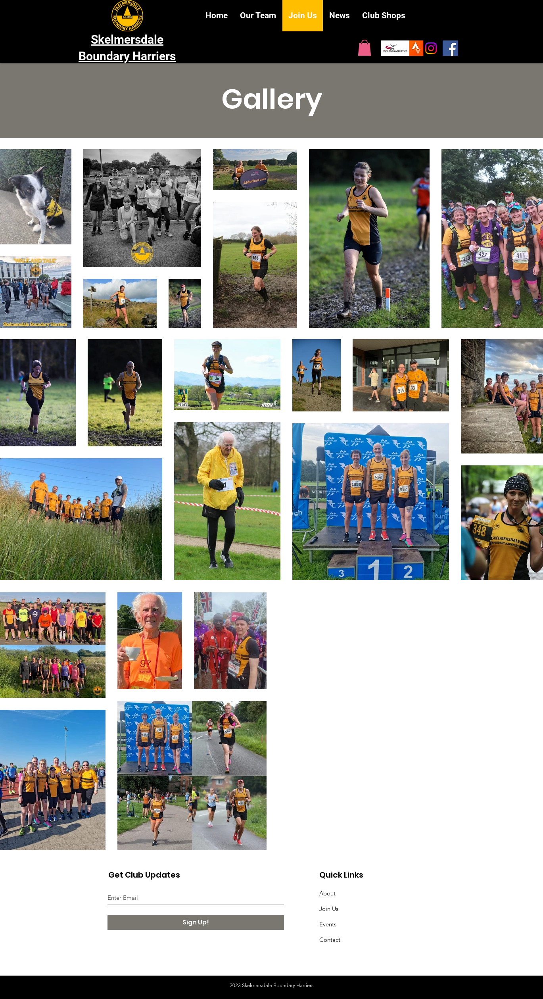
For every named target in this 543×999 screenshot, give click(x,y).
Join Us (328, 909)
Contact (329, 939)
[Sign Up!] (195, 922)
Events (327, 924)
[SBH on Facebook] (450, 48)
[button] (364, 48)
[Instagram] (431, 48)
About (327, 893)
